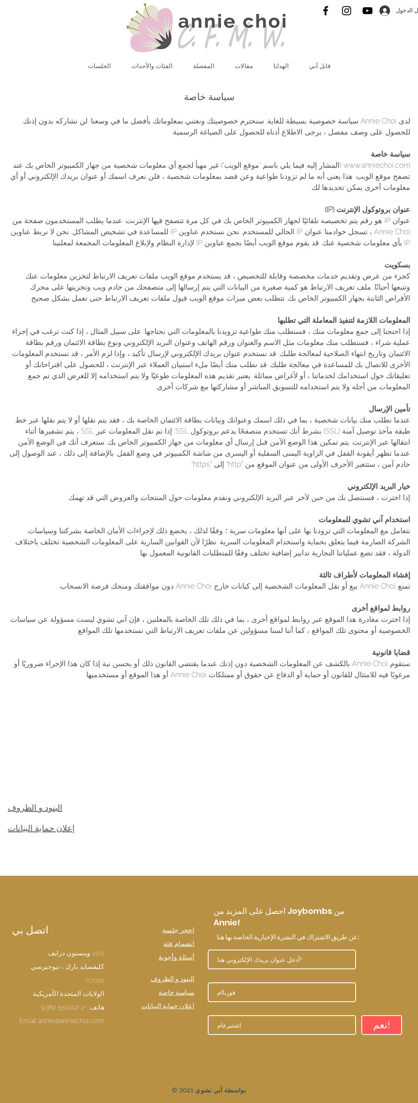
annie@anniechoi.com (71, 1021)
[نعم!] (381, 1025)
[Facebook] (325, 11)
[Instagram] (346, 11)
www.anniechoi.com (376, 165)
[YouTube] (367, 11)
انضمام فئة (178, 944)
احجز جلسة (178, 930)
